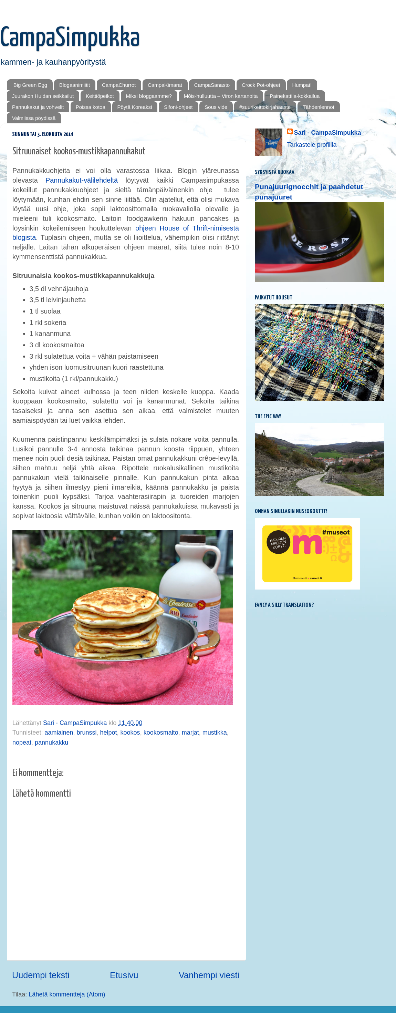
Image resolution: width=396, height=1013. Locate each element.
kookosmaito (161, 732)
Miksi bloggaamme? (149, 96)
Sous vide (216, 107)
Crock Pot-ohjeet (261, 85)
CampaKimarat (165, 85)
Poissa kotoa (90, 107)
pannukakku (51, 742)
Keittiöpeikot (100, 96)
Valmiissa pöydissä (33, 118)
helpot (108, 732)
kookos (130, 732)
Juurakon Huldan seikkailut (43, 96)
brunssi (86, 732)
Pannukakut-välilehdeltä (85, 180)
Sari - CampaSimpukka (327, 132)
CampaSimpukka (70, 38)
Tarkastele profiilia (312, 144)
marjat (190, 732)
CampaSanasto (212, 85)
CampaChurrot (119, 85)
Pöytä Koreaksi (134, 107)
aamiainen (58, 732)
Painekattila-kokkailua (295, 96)
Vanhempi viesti (209, 975)
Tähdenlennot (318, 107)
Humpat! (302, 85)
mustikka (214, 732)
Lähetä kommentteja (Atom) (67, 994)
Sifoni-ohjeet (178, 107)
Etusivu (124, 975)
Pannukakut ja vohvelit (38, 107)
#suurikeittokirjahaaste (265, 107)
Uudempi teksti (41, 975)
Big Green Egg (30, 85)
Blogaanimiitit (74, 85)
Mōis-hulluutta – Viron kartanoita (221, 96)
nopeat (21, 742)
